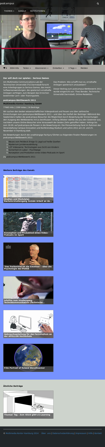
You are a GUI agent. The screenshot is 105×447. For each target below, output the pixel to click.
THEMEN (9, 11)
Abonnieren (41, 68)
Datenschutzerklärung (63, 433)
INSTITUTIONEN (37, 11)
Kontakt (98, 433)
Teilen (27, 68)
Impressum (81, 433)
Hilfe (90, 433)
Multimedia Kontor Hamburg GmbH (22, 104)
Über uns (46, 433)
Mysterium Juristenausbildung (23, 144)
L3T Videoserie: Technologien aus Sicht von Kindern (34, 147)
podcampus (7, 3)
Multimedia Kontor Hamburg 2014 (22, 433)
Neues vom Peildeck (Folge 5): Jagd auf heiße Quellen (34, 142)
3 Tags (72, 68)
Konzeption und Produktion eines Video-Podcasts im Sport (36, 153)
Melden (84, 68)
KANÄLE (22, 11)
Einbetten (58, 68)
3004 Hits (14, 68)
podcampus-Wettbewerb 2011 (20, 157)
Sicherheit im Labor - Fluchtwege (25, 150)
